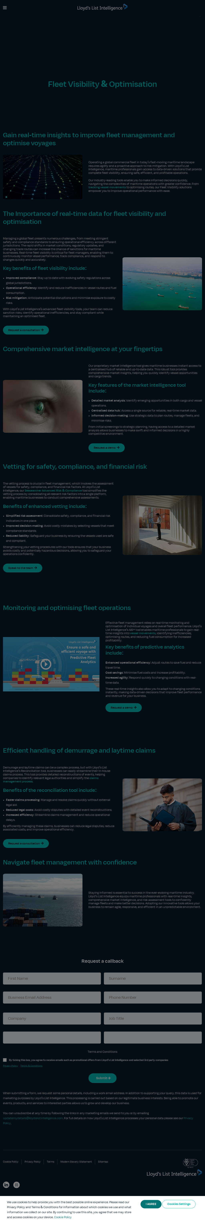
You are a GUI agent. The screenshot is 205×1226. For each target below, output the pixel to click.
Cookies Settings (178, 1204)
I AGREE (151, 1204)
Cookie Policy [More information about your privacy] (63, 1217)
